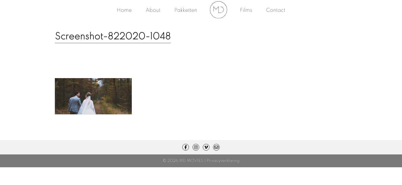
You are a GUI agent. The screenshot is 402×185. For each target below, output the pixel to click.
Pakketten (185, 10)
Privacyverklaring (223, 161)
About (153, 10)
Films (246, 10)
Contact (275, 10)
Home (124, 10)
